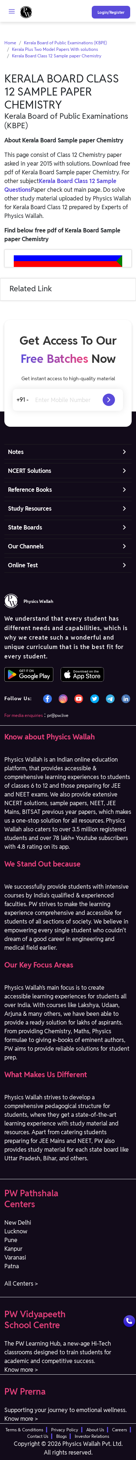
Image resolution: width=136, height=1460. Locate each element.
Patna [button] (11, 1266)
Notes (16, 452)
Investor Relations (92, 1436)
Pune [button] (10, 1240)
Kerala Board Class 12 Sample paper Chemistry (57, 55)
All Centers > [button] (21, 1283)
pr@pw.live (58, 715)
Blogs (61, 1436)
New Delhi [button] (17, 1222)
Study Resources (29, 508)
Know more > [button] (21, 1370)
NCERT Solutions (29, 471)
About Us (95, 1429)
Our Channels (26, 546)
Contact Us (37, 1436)
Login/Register (111, 12)
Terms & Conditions (24, 1429)
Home (10, 42)
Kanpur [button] (13, 1249)
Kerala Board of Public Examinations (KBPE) (65, 42)
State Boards (25, 527)
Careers (119, 1429)
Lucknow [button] (15, 1231)
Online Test (23, 565)
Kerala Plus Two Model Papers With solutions (55, 49)
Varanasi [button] (15, 1257)
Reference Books (30, 490)
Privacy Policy (64, 1429)
